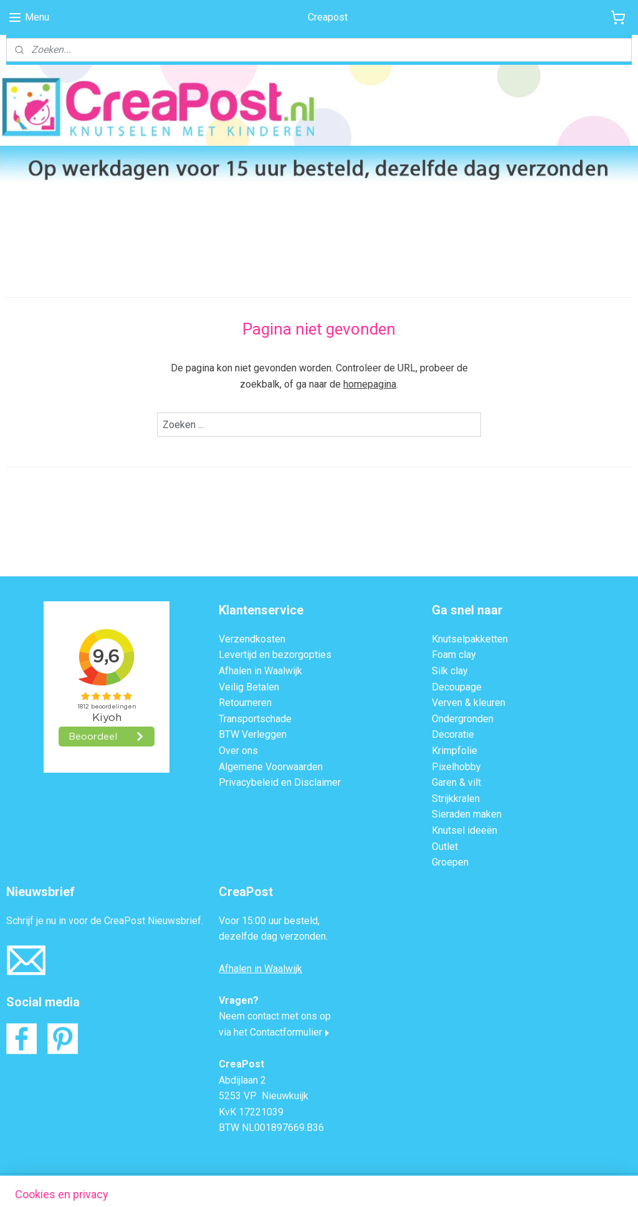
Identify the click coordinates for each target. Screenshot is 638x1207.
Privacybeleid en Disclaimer (280, 782)
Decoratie (453, 734)
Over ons (238, 750)
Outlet (445, 846)
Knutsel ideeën (464, 830)
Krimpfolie (454, 750)
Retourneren (245, 702)
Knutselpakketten (470, 639)
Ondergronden (462, 719)
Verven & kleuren (468, 702)
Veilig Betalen (249, 687)
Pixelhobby (456, 767)
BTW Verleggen (253, 734)
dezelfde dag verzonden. (273, 936)
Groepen (450, 862)
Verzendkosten (252, 639)
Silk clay (450, 671)
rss (290, 1184)
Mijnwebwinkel (440, 1184)
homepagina (369, 384)
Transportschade (255, 719)
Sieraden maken (467, 814)
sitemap (266, 1184)
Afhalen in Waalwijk (260, 671)
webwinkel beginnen (335, 1184)
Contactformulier (286, 1032)
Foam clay (454, 655)
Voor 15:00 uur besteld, (269, 921)
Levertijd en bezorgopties (275, 655)
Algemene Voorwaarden (271, 767)
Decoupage (457, 687)
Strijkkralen (456, 798)
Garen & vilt (456, 782)
